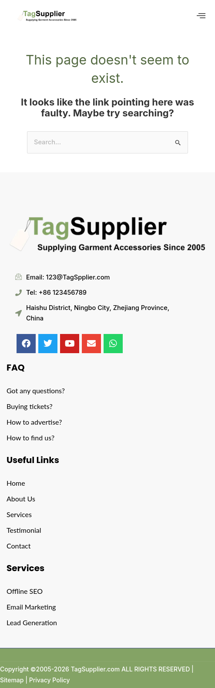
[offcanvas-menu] (201, 16)
